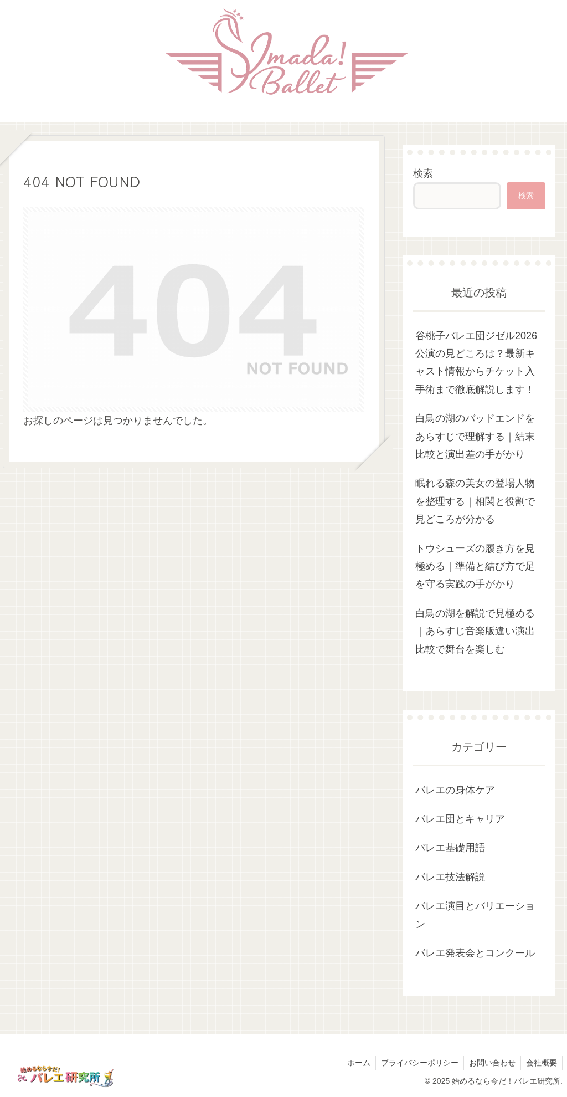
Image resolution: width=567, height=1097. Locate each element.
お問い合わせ (490, 1062)
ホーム (355, 1062)
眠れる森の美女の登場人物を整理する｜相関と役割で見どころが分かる (475, 501)
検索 (423, 173)
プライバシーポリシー (417, 1062)
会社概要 (540, 1062)
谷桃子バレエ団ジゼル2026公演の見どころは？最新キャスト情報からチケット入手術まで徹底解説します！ (476, 362)
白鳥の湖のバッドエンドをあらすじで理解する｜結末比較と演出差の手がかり (475, 436)
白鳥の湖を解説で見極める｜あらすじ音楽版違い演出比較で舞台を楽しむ (475, 631)
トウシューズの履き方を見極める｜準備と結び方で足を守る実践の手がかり (475, 566)
